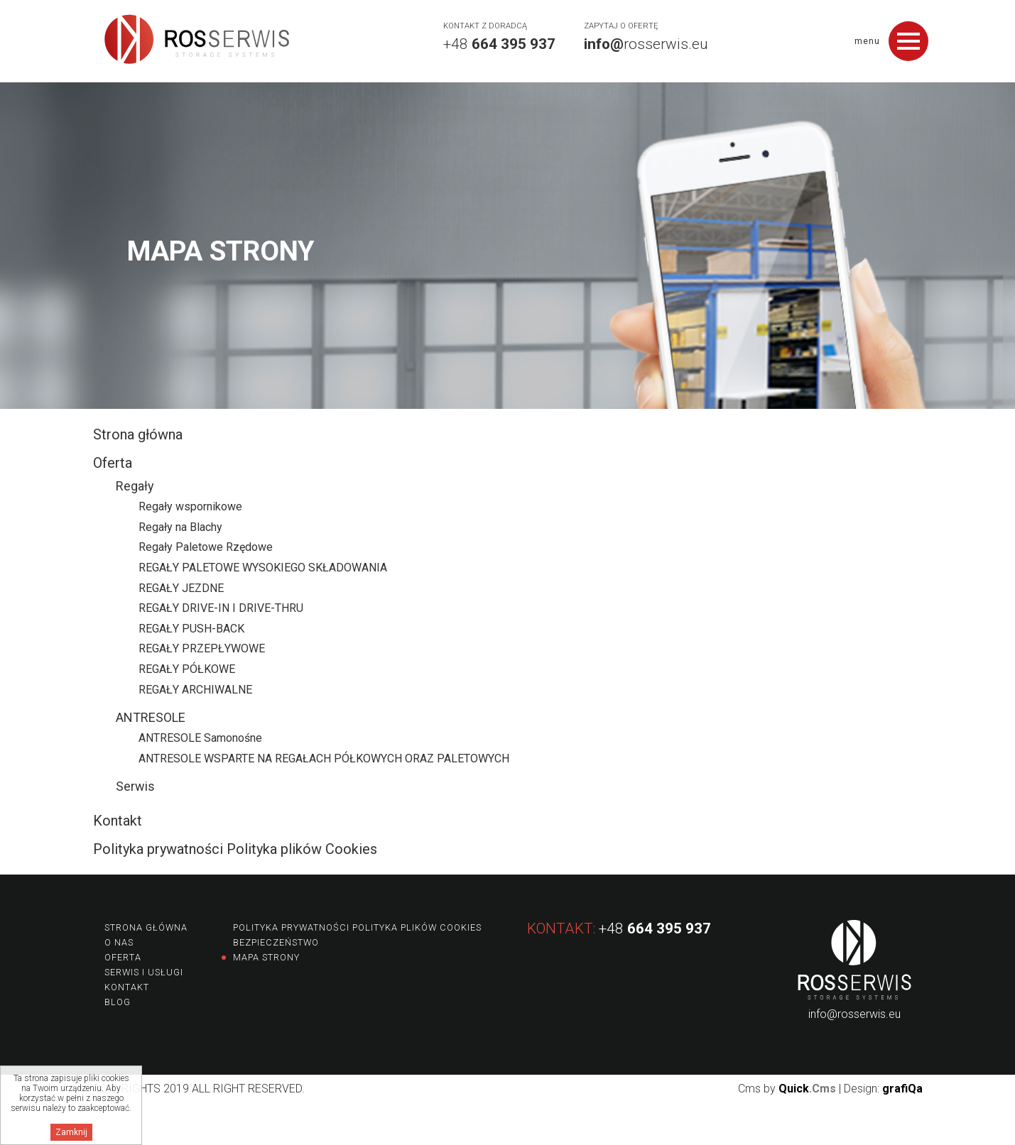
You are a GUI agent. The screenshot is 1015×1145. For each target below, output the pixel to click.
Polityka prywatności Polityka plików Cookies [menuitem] (357, 927)
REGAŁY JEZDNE (181, 588)
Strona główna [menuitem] (146, 927)
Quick (807, 1088)
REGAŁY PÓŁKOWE (187, 669)
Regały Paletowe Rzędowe (206, 547)
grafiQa (902, 1088)
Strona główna (138, 434)
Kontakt (117, 820)
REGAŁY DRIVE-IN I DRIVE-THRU (221, 608)
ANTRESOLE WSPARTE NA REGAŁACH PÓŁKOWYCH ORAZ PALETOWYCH (324, 758)
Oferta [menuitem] (122, 957)
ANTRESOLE (150, 717)
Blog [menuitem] (117, 1002)
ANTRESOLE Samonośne (200, 738)
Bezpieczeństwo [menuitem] (276, 942)
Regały (135, 485)
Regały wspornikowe (190, 506)
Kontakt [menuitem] (126, 987)
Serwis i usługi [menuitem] (143, 972)
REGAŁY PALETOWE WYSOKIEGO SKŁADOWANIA (263, 567)
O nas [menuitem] (119, 942)
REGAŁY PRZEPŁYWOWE (202, 648)
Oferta (112, 462)
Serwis (135, 786)
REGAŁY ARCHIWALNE (195, 689)
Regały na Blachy (180, 527)
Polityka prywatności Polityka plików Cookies (235, 849)
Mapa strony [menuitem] (266, 957)
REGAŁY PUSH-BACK (191, 628)
